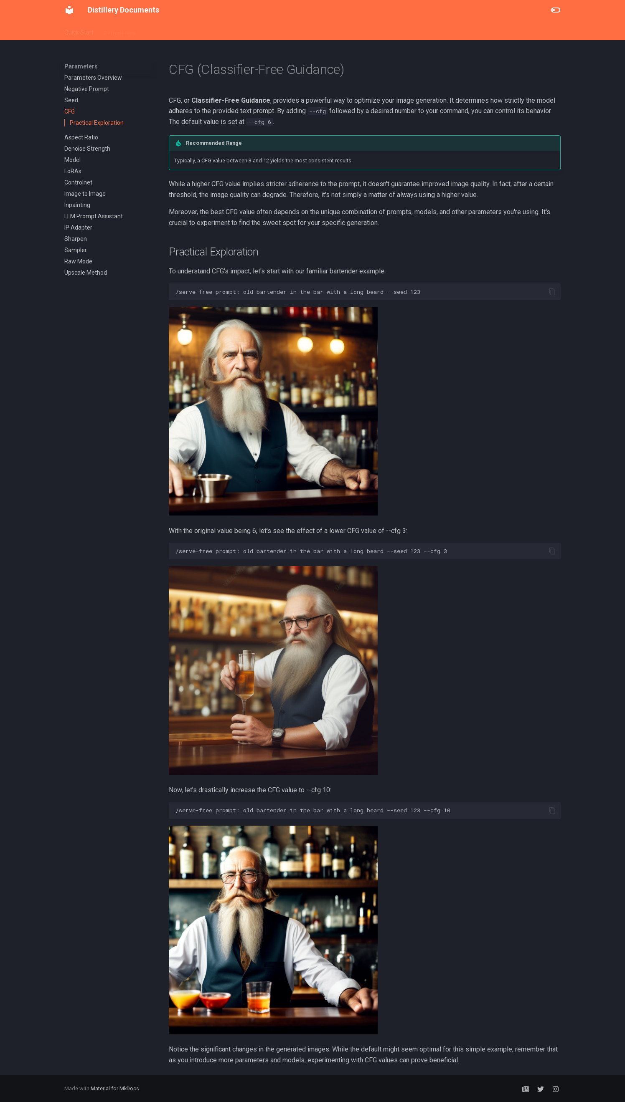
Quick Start (79, 30)
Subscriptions (293, 30)
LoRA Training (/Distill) (235, 30)
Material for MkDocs (115, 1088)
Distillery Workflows (170, 30)
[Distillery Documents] (69, 10)
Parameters (119, 30)
